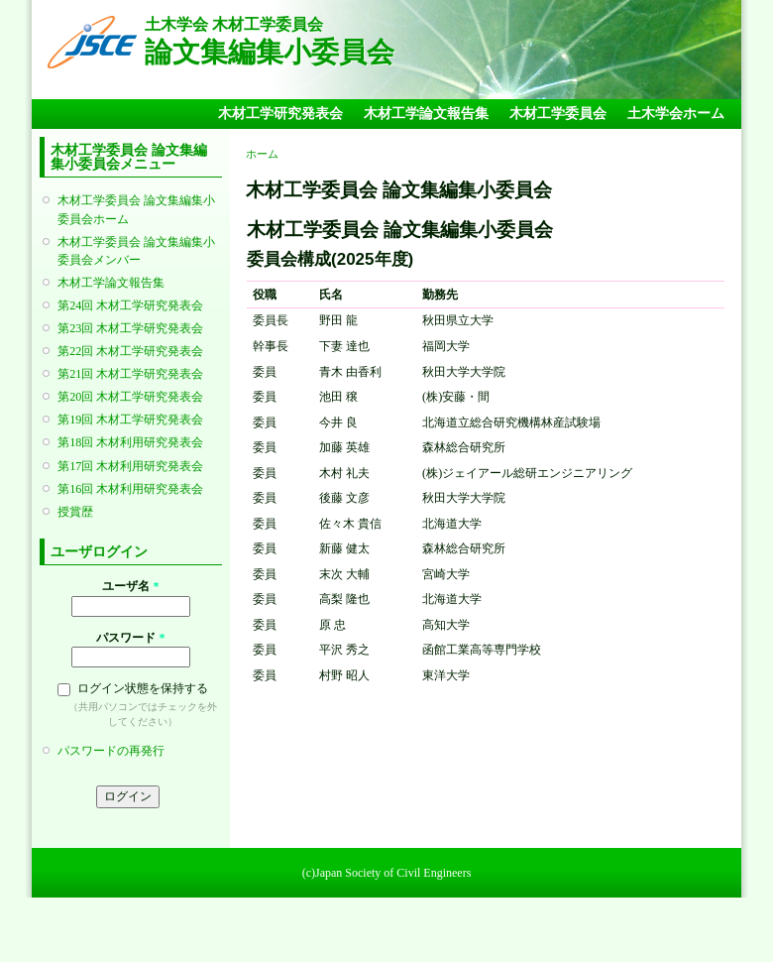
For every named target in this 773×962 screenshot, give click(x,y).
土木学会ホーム (675, 113)
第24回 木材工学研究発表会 (130, 305)
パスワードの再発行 (111, 751)
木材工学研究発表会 (280, 113)
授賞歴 (75, 512)
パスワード (130, 638)
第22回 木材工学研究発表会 (130, 351)
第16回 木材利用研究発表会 (130, 489)
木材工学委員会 (558, 113)
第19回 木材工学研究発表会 (130, 419)
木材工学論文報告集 (426, 113)
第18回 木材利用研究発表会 (130, 442)
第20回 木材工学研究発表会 (130, 397)
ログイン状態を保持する (142, 688)
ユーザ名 (130, 586)
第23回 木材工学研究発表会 (130, 328)
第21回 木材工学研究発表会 (130, 374)
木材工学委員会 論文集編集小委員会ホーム (136, 209)
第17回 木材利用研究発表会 (130, 466)
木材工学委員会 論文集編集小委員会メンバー (136, 251)
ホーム (262, 154)
